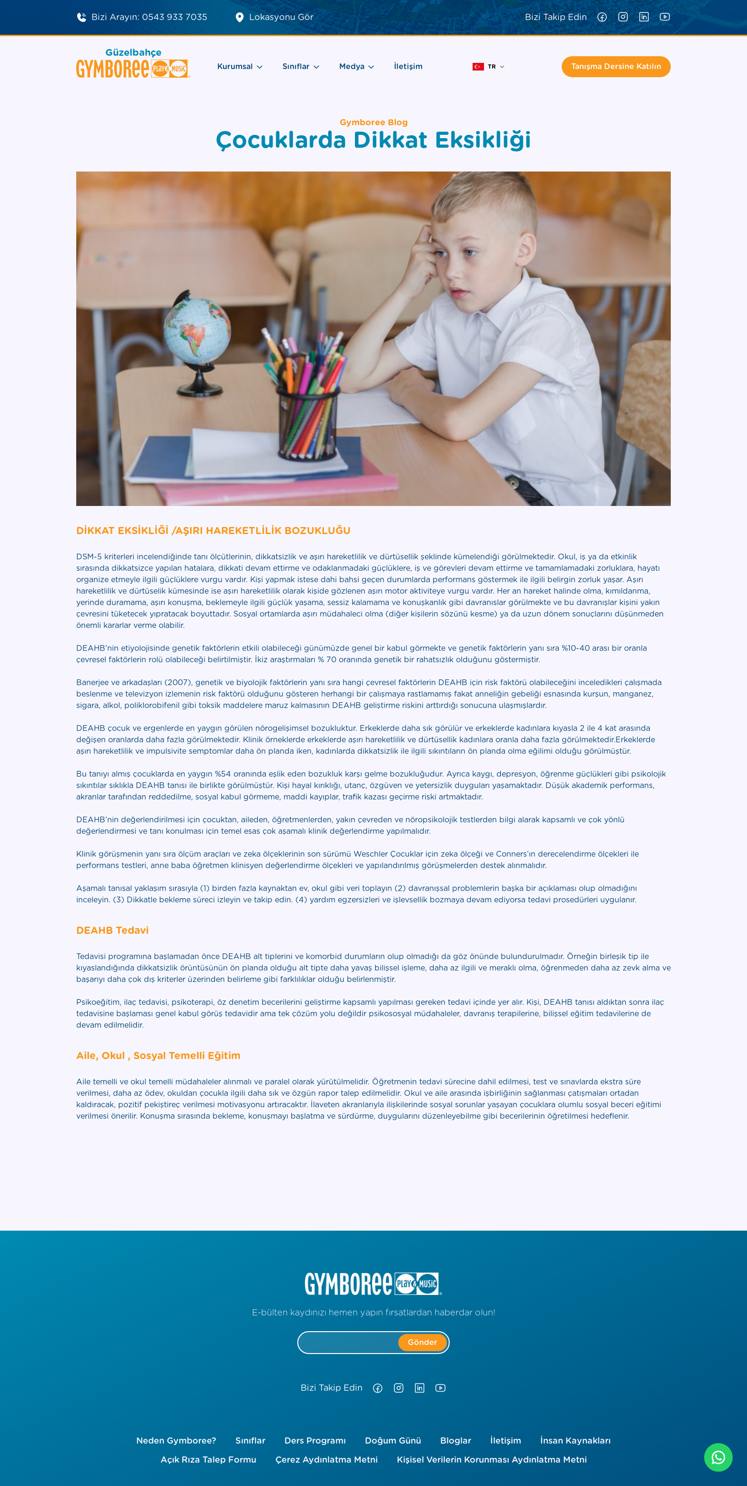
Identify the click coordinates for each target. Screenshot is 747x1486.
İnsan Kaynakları (575, 1441)
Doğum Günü (393, 1441)
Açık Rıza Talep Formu (208, 1460)
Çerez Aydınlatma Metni (326, 1460)
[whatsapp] (718, 1457)
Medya (357, 67)
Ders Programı (315, 1441)
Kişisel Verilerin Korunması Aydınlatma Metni (492, 1460)
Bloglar (455, 1441)
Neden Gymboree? (176, 1441)
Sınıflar (301, 67)
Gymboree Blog (374, 123)
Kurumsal (240, 67)
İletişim (408, 67)
